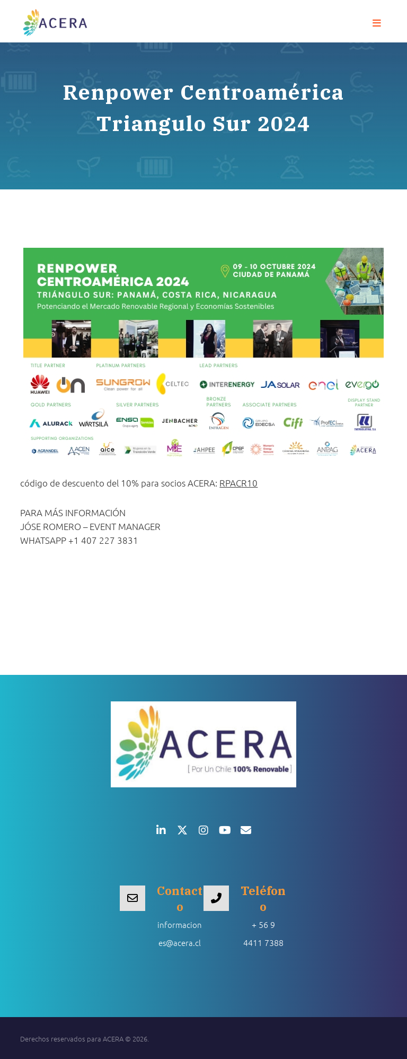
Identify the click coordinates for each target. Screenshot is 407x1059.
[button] (377, 23)
